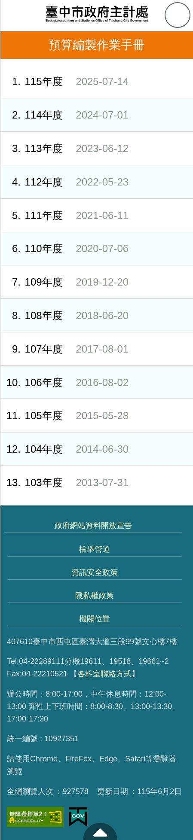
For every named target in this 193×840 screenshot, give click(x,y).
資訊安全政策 (94, 572)
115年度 (64, 81)
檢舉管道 (94, 549)
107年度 (64, 349)
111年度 (64, 215)
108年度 (64, 315)
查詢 (177, 15)
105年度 (64, 415)
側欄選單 (15, 15)
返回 (14, 45)
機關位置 (94, 619)
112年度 (64, 182)
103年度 (64, 482)
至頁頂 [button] (100, 831)
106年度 (64, 382)
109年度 (64, 282)
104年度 (64, 449)
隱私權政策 (94, 595)
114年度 (64, 115)
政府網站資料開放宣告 (93, 525)
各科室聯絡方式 (104, 674)
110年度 (64, 248)
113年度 (64, 148)
